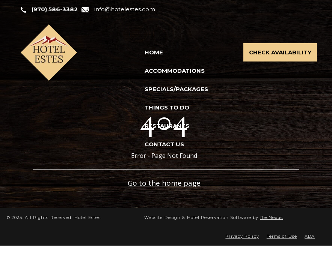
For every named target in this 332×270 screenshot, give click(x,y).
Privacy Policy (242, 236)
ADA (310, 236)
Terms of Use (282, 236)
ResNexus (271, 217)
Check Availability (280, 52)
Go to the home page (164, 183)
